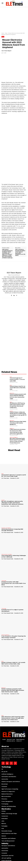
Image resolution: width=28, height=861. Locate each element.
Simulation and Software (6, 516)
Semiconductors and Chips (6, 543)
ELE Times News (5, 467)
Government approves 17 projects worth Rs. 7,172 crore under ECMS (17, 368)
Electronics (12, 409)
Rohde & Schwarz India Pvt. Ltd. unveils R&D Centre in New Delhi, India (18, 377)
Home (2, 33)
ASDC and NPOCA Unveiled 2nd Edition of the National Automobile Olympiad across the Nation (20, 241)
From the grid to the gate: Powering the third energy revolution (13, 625)
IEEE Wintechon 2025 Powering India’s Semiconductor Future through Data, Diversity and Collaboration (12, 707)
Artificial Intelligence (14, 426)
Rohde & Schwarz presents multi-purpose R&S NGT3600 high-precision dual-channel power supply (12, 679)
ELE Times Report (6, 50)
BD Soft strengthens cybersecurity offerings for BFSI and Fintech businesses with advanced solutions (12, 491)
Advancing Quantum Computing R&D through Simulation (12, 518)
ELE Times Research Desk (7, 521)
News (6, 33)
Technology (3, 569)
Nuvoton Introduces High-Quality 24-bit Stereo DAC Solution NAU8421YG (18, 412)
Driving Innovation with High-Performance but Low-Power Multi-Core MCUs (13, 572)
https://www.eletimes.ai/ (14, 263)
